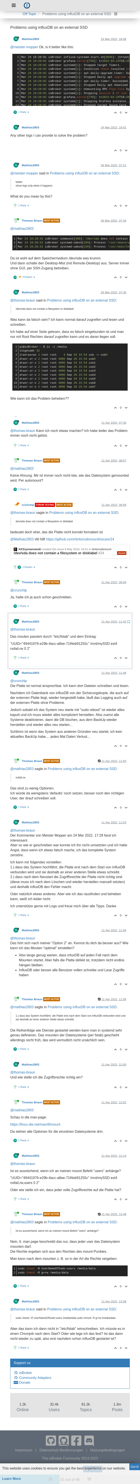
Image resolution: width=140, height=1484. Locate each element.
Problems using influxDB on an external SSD (84, 173)
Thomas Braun (32, 220)
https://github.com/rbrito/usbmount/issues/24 (80, 539)
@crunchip (18, 590)
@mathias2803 (22, 228)
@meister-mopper (24, 47)
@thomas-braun (22, 300)
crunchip (28, 504)
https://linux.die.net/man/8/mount (35, 1124)
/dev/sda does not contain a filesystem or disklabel (55, 553)
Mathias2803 (30, 39)
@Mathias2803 (22, 539)
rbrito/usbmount (101, 549)
